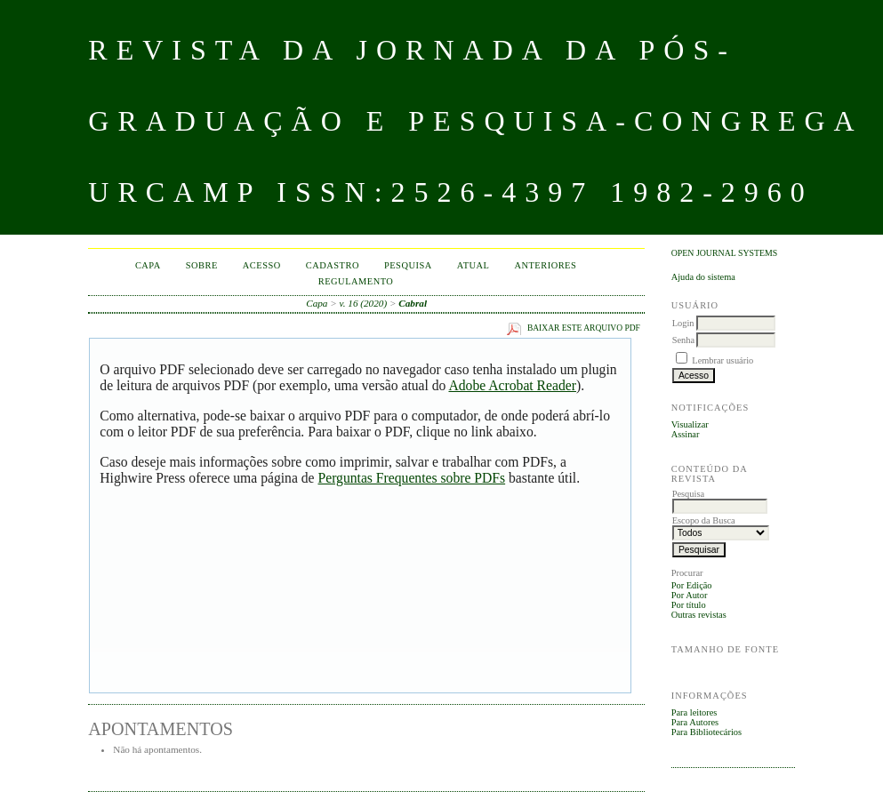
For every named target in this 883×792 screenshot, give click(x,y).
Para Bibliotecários (706, 732)
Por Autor (689, 595)
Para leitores (694, 712)
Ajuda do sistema (703, 277)
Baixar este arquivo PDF (583, 328)
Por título (688, 605)
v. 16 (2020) (364, 303)
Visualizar (690, 424)
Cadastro (332, 265)
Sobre (202, 265)
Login (683, 323)
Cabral (412, 303)
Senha (683, 340)
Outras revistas (698, 615)
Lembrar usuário (722, 360)
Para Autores (694, 722)
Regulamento (356, 281)
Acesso (262, 265)
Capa (148, 265)
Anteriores (545, 265)
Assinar (685, 434)
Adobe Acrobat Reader (511, 385)
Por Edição (691, 585)
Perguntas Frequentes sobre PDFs (411, 477)
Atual (473, 265)
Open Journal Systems (724, 253)
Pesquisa (408, 265)
